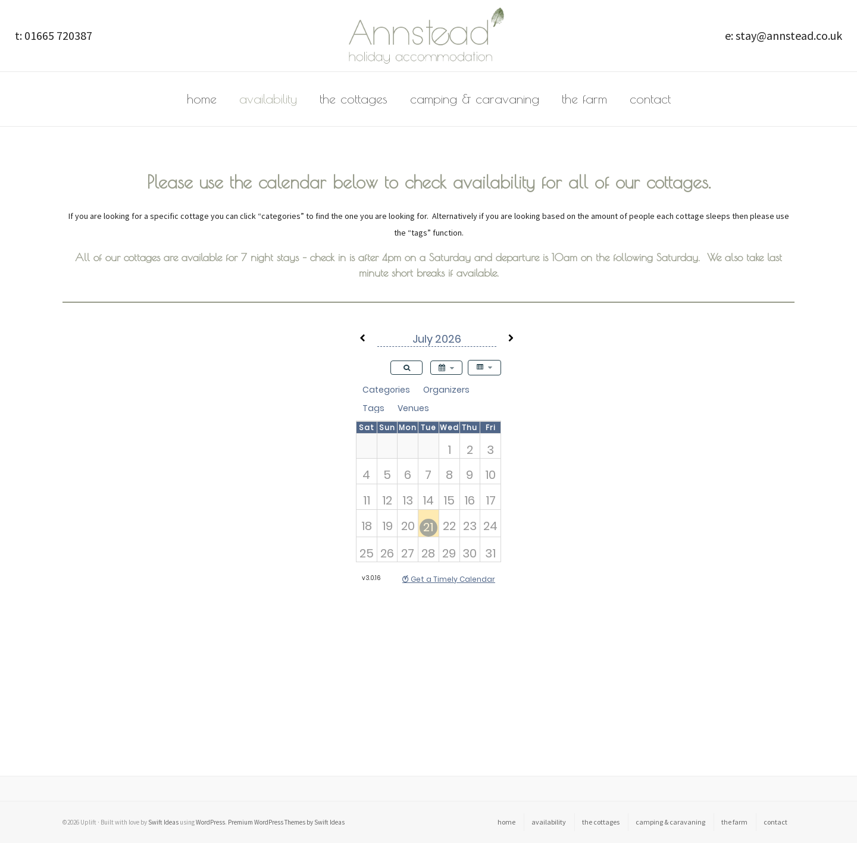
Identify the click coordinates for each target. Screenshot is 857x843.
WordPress (210, 822)
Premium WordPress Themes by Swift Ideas (286, 822)
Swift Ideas (163, 822)
